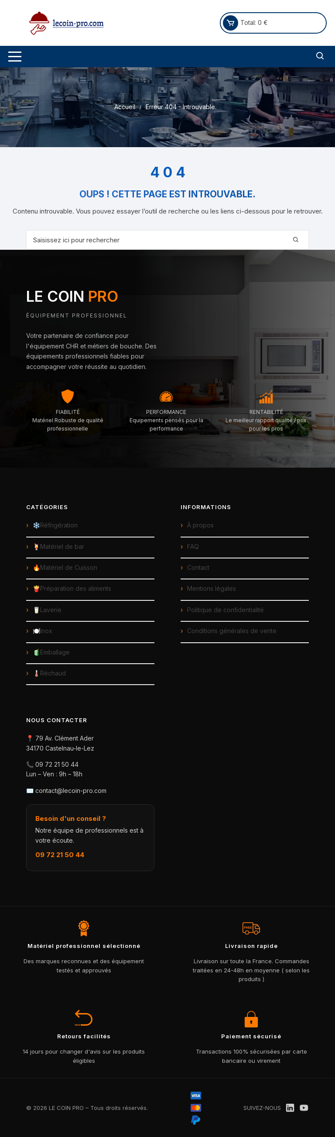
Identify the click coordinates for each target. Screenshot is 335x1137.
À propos (200, 525)
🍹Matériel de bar (58, 546)
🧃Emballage (51, 652)
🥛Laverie (47, 609)
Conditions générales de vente (232, 630)
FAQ (193, 546)
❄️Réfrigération (55, 525)
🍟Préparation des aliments (72, 588)
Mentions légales (211, 588)
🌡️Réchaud (49, 673)
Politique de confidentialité (225, 609)
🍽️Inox (42, 630)
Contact (198, 567)
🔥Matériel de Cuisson (65, 567)
